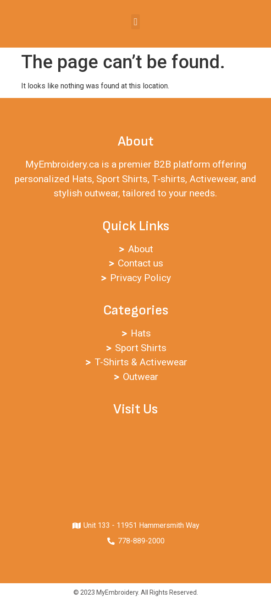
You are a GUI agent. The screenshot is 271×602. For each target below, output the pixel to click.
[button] (135, 21)
